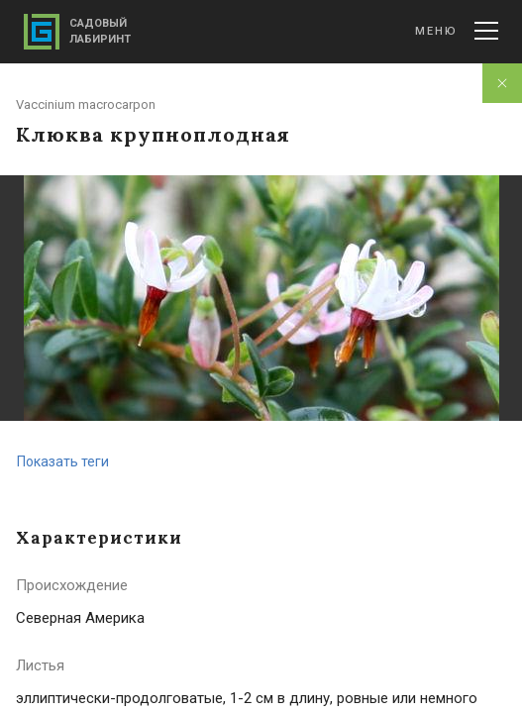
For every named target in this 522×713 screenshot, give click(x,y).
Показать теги (63, 461)
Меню (456, 31)
